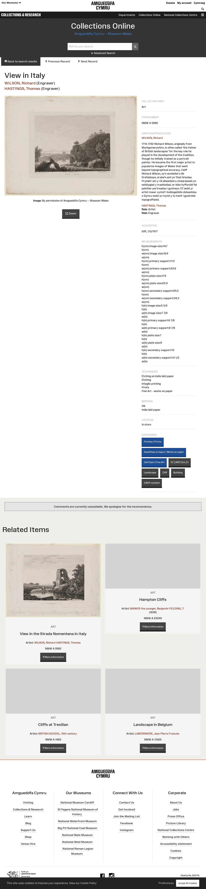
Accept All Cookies (187, 883)
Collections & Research (21, 14)
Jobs (176, 809)
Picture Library (176, 823)
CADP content (152, 482)
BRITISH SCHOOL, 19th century (57, 733)
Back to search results (21, 61)
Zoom (71, 213)
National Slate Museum (77, 834)
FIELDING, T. (176, 608)
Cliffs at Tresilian (53, 724)
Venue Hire (28, 843)
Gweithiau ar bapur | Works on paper (164, 452)
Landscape (150, 472)
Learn (28, 816)
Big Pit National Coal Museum (77, 828)
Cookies (175, 850)
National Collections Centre (180, 15)
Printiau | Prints (152, 441)
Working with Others (175, 837)
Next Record (87, 61)
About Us (176, 802)
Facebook (126, 823)
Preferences (166, 883)
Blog (28, 823)
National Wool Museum (77, 841)
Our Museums (11, 2)
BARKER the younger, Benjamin (149, 608)
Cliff (164, 472)
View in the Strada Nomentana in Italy (53, 634)
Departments (127, 15)
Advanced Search (103, 53)
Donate (170, 2)
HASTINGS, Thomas (22, 88)
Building (178, 472)
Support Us (28, 830)
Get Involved (126, 809)
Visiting (28, 802)
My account (184, 2)
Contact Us (126, 802)
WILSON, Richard (20, 83)
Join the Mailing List (126, 816)
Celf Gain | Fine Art (154, 462)
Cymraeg (199, 2)
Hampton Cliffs (153, 599)
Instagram (126, 830)
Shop (28, 837)
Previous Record (57, 61)
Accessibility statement (176, 843)
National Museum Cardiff (77, 802)
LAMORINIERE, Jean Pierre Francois (157, 733)
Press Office (176, 816)
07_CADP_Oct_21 (179, 462)
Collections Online (149, 15)
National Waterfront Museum (77, 821)
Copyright (175, 857)
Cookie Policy (88, 883)
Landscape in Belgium (152, 724)
